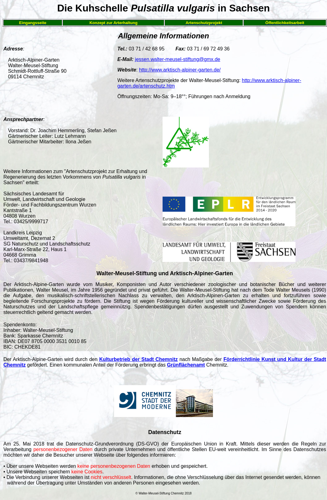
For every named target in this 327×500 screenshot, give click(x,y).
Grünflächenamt (186, 364)
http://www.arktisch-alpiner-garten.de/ (180, 69)
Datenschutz (164, 432)
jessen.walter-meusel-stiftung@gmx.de (177, 59)
